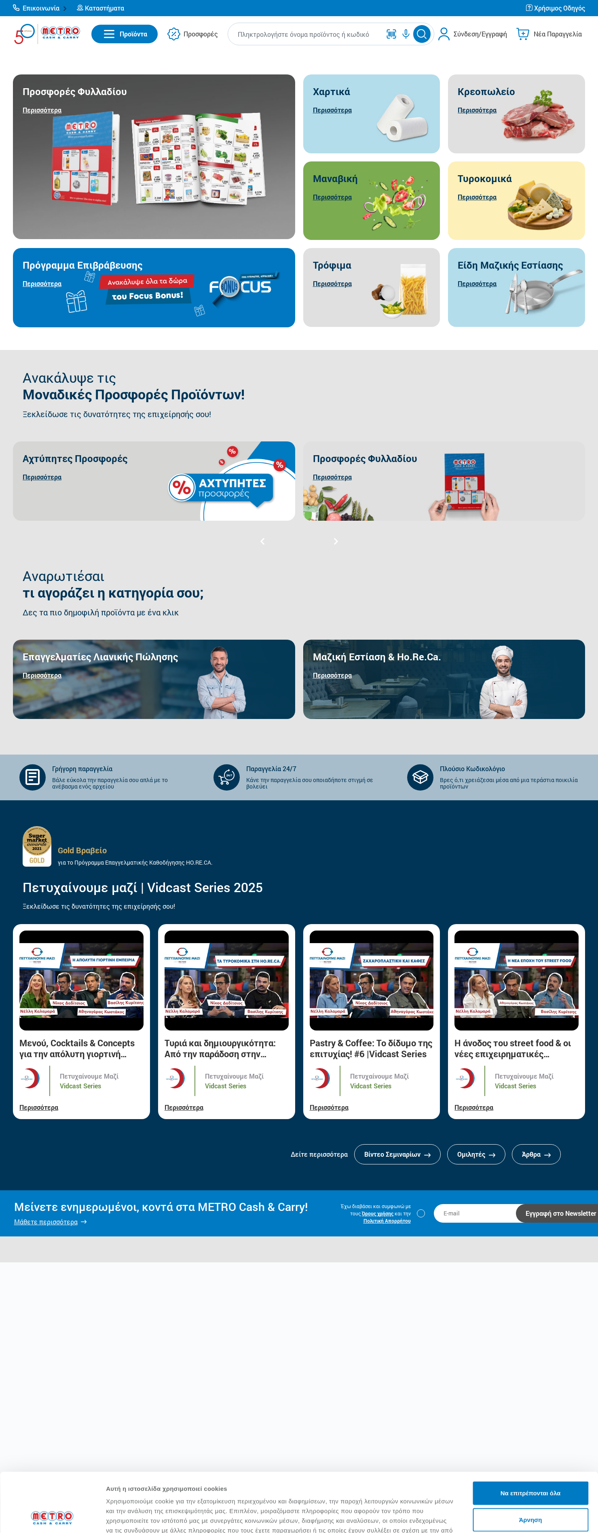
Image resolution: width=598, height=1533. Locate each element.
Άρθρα (536, 1154)
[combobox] (306, 34)
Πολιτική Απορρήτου (387, 1220)
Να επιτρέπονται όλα (531, 1437)
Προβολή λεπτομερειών (480, 1517)
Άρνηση (530, 1464)
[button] (40, 8)
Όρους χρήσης (377, 1213)
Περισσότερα (38, 1107)
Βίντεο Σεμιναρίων (397, 1154)
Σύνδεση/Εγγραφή (480, 34)
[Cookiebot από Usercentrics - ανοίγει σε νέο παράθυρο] (52, 1517)
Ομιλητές (476, 1154)
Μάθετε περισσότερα (46, 1221)
